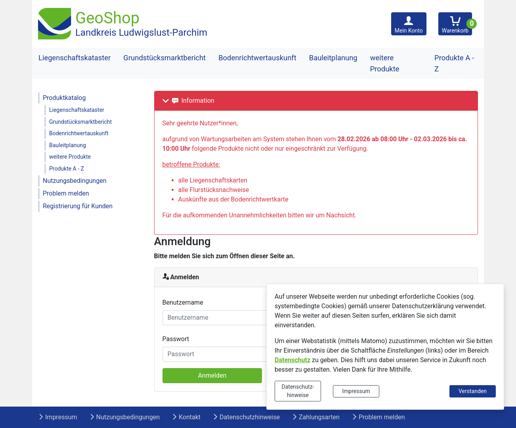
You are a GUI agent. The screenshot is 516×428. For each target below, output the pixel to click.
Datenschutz (292, 360)
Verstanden (473, 391)
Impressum (356, 391)
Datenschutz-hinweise (298, 391)
